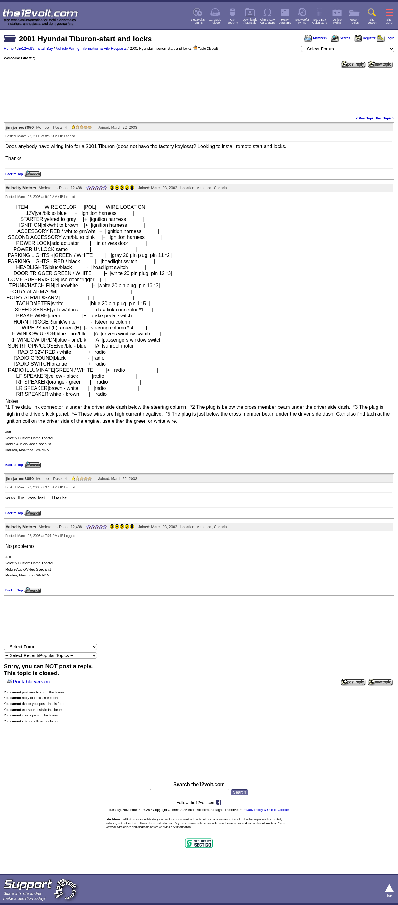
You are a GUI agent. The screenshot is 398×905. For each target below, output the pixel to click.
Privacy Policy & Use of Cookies (266, 810)
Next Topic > (385, 118)
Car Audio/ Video (215, 21)
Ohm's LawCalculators (267, 21)
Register (365, 38)
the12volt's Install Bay (35, 48)
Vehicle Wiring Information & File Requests (91, 48)
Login (385, 38)
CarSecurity (232, 21)
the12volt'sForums (198, 21)
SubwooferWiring (302, 21)
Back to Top (14, 174)
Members (315, 38)
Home (9, 48)
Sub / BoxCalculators (319, 21)
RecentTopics (354, 21)
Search (340, 38)
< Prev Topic (365, 118)
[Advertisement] (199, 91)
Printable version (31, 681)
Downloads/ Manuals (250, 21)
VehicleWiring (337, 21)
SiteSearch (372, 21)
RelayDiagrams (285, 21)
